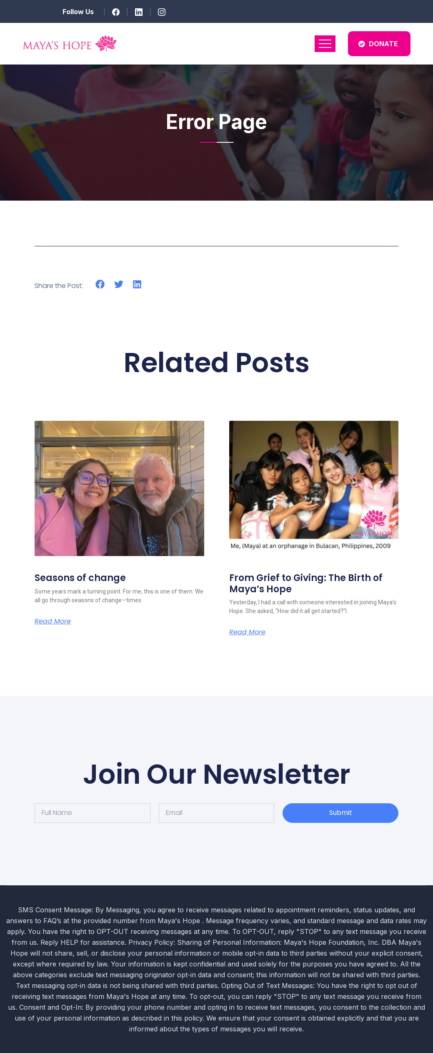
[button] (100, 284)
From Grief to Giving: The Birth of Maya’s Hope (306, 583)
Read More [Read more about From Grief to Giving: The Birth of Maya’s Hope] (247, 632)
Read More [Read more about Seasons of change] (53, 621)
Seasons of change (80, 577)
